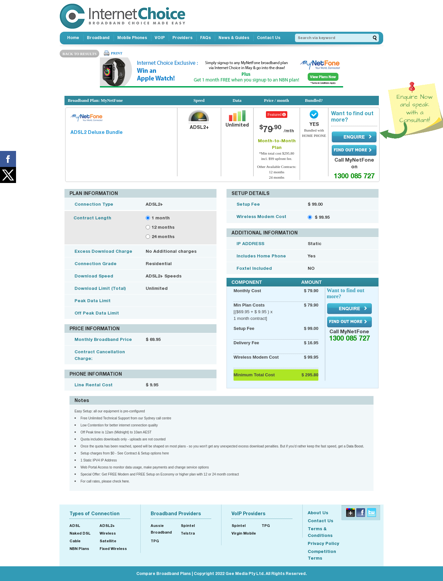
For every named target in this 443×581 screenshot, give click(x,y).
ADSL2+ (107, 525)
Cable (75, 541)
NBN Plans (79, 548)
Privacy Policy (323, 543)
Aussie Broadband (161, 528)
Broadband (98, 37)
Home (73, 37)
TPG (155, 541)
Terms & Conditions (320, 532)
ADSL (74, 525)
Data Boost (354, 446)
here (125, 481)
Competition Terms (322, 555)
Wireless (108, 533)
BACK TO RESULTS (79, 54)
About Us (318, 512)
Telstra (188, 533)
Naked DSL (80, 533)
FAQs (205, 37)
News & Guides (233, 37)
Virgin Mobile (244, 533)
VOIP (160, 37)
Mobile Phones (132, 37)
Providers (182, 37)
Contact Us (268, 37)
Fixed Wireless (113, 548)
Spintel (188, 525)
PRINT (116, 53)
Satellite (108, 541)
